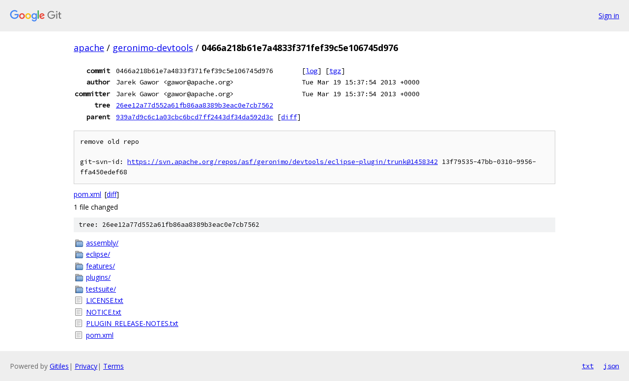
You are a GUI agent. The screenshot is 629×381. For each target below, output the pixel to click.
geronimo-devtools (153, 48)
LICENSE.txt (104, 300)
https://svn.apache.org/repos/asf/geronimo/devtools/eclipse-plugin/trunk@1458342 (282, 162)
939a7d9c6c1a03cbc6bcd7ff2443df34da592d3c (194, 116)
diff (289, 116)
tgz (335, 70)
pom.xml (87, 194)
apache (89, 48)
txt (588, 365)
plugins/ (98, 277)
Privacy (86, 366)
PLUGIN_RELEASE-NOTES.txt (132, 323)
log (311, 70)
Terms (113, 366)
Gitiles (59, 366)
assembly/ (102, 242)
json (611, 365)
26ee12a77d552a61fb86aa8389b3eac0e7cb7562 (194, 105)
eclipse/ (98, 254)
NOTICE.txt (103, 312)
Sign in (609, 15)
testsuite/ (101, 289)
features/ (100, 266)
